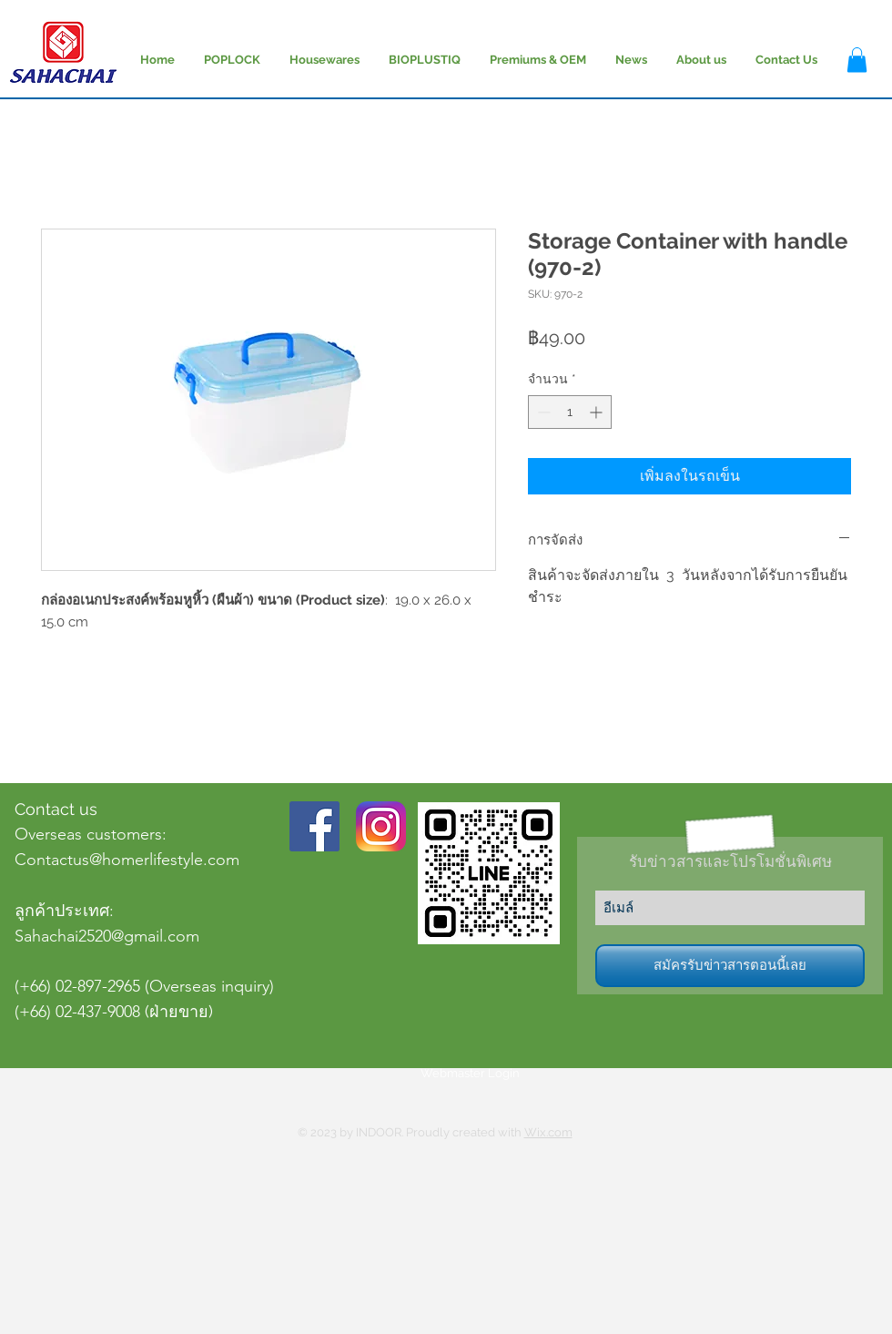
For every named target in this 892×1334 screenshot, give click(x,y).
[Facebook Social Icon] (314, 826)
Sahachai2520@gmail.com (107, 936)
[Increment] (597, 412)
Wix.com (548, 1132)
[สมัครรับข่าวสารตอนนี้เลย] (730, 965)
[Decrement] (542, 412)
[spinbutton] (569, 412)
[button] (856, 59)
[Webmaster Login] (470, 1073)
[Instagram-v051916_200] (381, 826)
